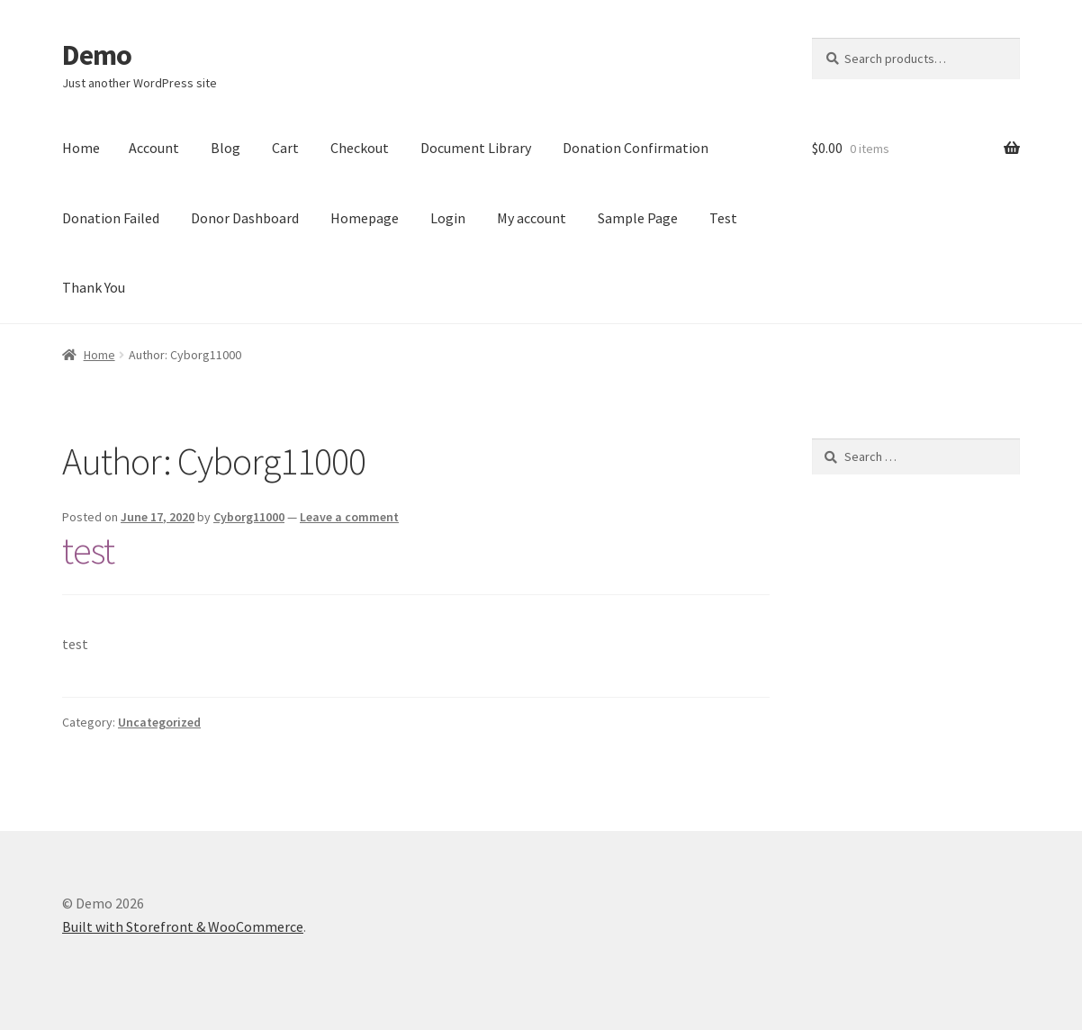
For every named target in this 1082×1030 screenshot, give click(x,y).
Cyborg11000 (248, 517)
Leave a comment (349, 517)
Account (154, 148)
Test (723, 218)
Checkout (359, 148)
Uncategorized (159, 722)
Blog (225, 148)
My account (531, 218)
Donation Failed (110, 218)
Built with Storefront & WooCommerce (182, 926)
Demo (96, 55)
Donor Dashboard (245, 218)
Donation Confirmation (635, 148)
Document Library (475, 148)
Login (447, 218)
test (88, 550)
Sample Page (638, 218)
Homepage (364, 218)
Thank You (93, 287)
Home (81, 148)
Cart (285, 148)
